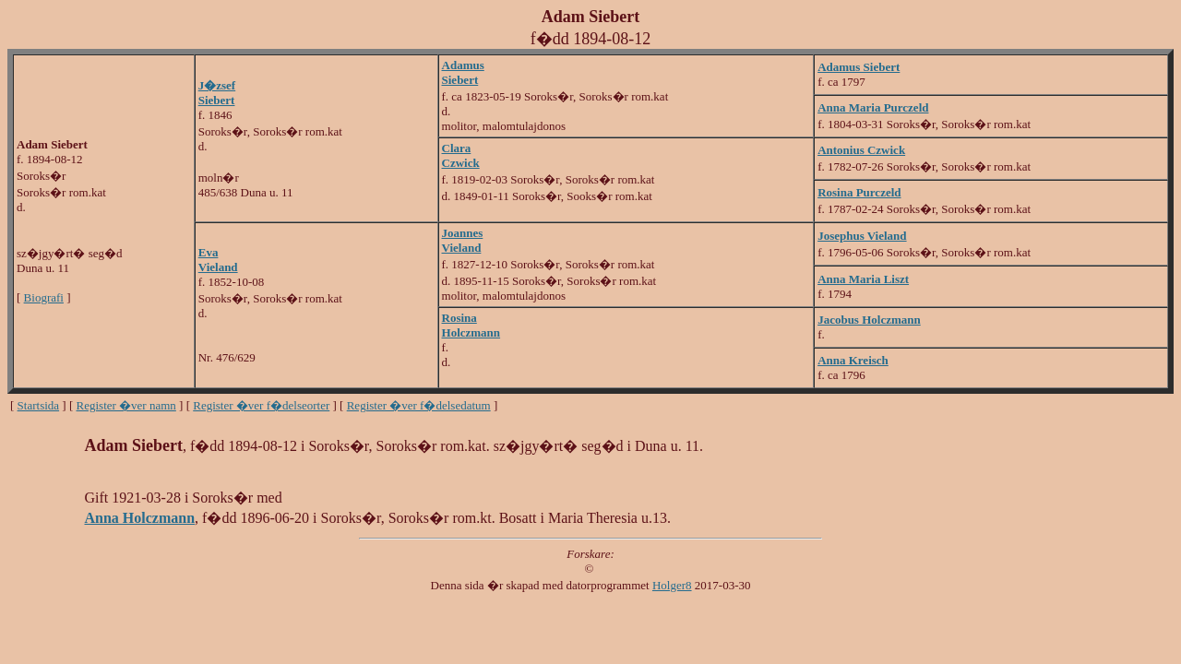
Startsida (39, 405)
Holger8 (672, 585)
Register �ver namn (126, 405)
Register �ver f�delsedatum (419, 405)
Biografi (44, 297)
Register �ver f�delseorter (261, 405)
